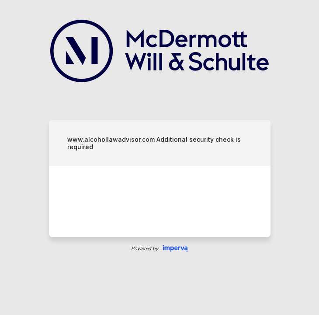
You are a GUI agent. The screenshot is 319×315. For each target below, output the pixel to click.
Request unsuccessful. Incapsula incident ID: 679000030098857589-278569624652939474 (159, 157)
